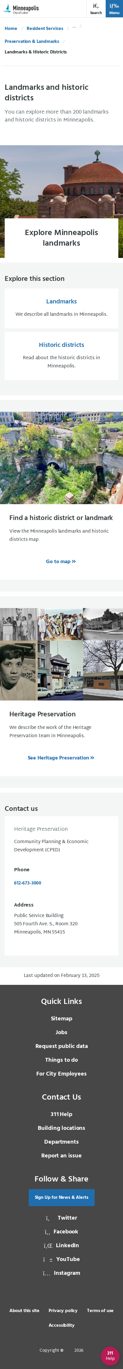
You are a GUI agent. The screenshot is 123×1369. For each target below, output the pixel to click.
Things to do (61, 1060)
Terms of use (100, 1311)
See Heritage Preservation (58, 758)
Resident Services (45, 29)
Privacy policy (63, 1311)
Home (11, 29)
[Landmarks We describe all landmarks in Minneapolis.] (61, 308)
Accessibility (62, 1325)
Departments (61, 1142)
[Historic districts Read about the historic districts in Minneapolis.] (61, 356)
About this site (24, 1311)
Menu (114, 9)
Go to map (58, 562)
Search (96, 9)
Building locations (61, 1128)
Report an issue (61, 1156)
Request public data (61, 1046)
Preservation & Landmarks (32, 41)
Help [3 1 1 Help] (61, 1114)
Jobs (61, 1032)
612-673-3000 (27, 883)
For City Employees (61, 1074)
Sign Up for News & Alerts (61, 1197)
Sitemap (61, 1019)
